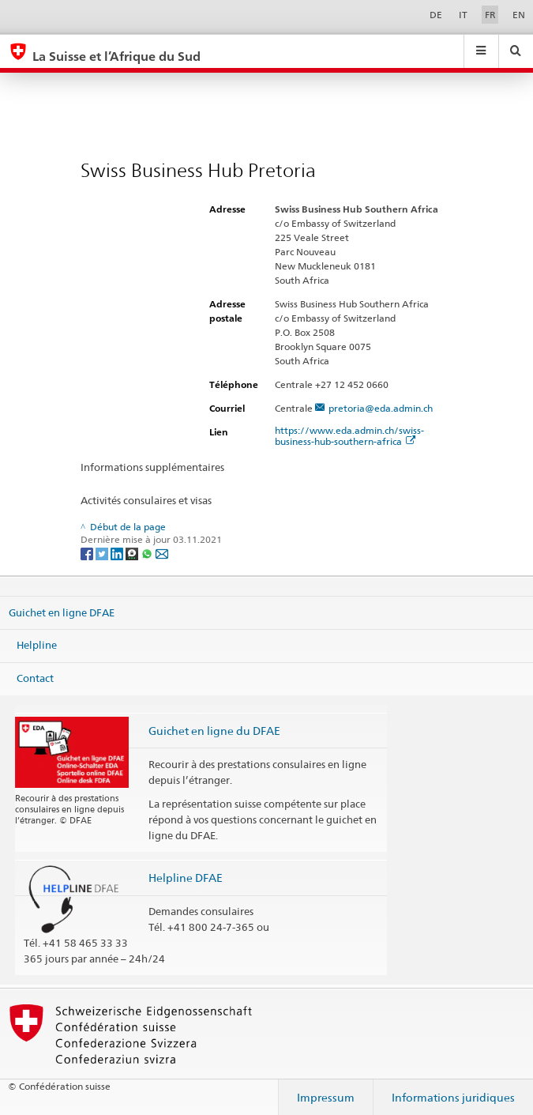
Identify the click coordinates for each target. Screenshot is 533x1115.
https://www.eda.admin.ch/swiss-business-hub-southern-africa (349, 435)
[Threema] (133, 553)
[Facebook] (88, 553)
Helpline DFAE (185, 877)
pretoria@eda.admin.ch (380, 408)
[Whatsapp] (148, 553)
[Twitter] (103, 553)
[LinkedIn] (118, 553)
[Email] (162, 553)
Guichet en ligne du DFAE (214, 730)
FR (490, 15)
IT (463, 15)
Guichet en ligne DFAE (61, 611)
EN (518, 15)
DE (436, 15)
